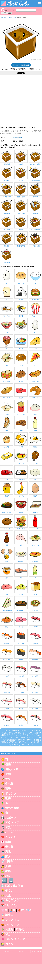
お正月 (9, 929)
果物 (8, 774)
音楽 (8, 827)
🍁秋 (21, 910)
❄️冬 (29, 910)
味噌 (15, 17)
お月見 (9, 944)
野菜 (8, 778)
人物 (8, 866)
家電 (8, 851)
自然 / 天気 (11, 769)
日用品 (9, 861)
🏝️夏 (12, 910)
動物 (8, 798)
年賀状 (20, 929)
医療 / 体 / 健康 (14, 885)
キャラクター (13, 900)
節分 (8, 934)
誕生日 (9, 914)
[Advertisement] (21, 102)
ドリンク (10, 793)
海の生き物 (12, 807)
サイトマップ (22, 951)
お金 (8, 895)
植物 (8, 764)
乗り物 (9, 846)
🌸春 (4, 910)
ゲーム (9, 832)
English (7, 951)
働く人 (9, 890)
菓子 (8, 788)
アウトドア (12, 822)
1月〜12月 (11, 905)
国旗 (8, 841)
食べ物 (10, 17)
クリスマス (12, 919)
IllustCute (3, 17)
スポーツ (10, 817)
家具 (8, 856)
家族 (8, 871)
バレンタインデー (16, 939)
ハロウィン (12, 924)
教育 (8, 875)
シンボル (10, 837)
